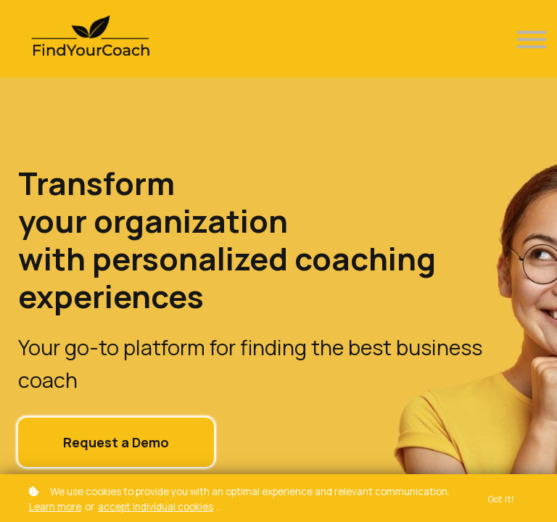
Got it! (501, 499)
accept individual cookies (155, 506)
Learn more (55, 506)
